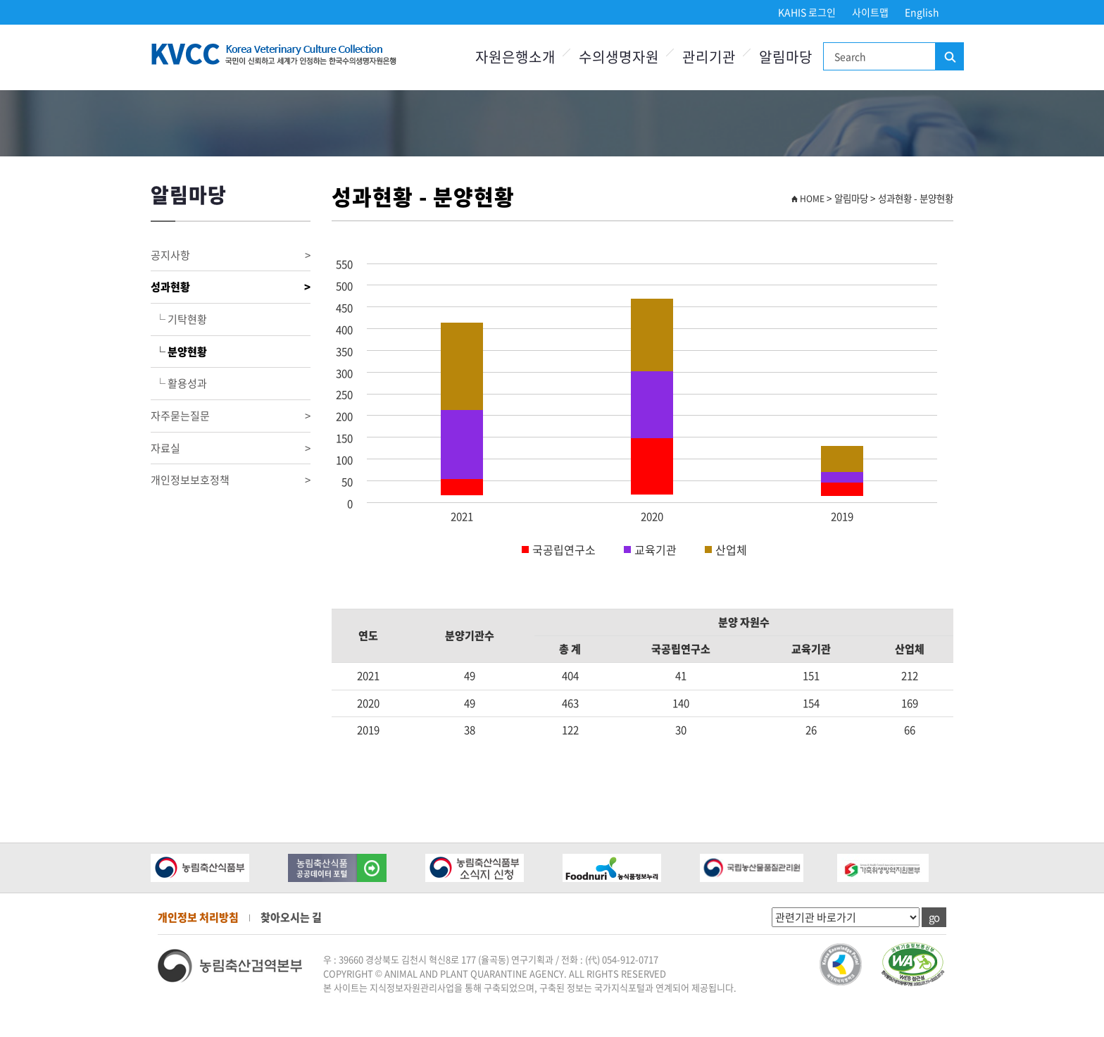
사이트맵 (870, 12)
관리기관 (709, 56)
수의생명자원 (619, 56)
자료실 (230, 448)
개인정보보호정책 (230, 480)
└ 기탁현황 (179, 319)
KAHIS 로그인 (807, 12)
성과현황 (230, 287)
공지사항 (230, 255)
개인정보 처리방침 (198, 917)
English (922, 12)
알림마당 (786, 56)
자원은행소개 (515, 56)
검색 (949, 57)
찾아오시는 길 (291, 917)
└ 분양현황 (179, 351)
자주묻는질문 (230, 416)
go (934, 917)
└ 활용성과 (179, 383)
